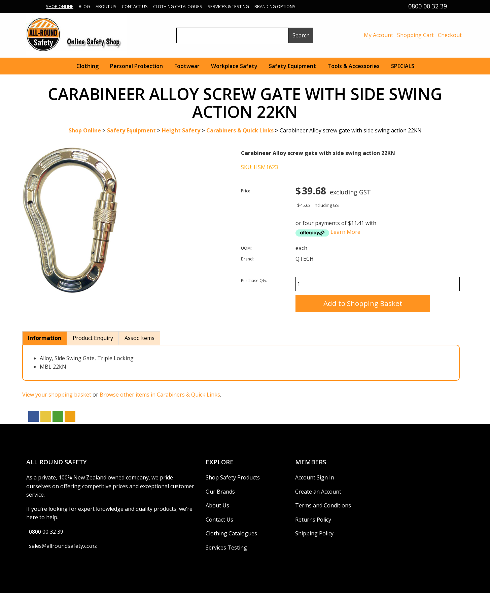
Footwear (187, 66)
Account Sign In (314, 477)
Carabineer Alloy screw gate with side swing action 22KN (351, 130)
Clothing (87, 66)
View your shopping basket (56, 394)
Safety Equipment (292, 66)
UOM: (246, 248)
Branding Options (274, 6)
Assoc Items (139, 338)
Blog (84, 6)
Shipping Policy (314, 533)
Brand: (247, 259)
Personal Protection (136, 66)
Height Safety (181, 130)
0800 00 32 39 (46, 531)
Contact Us (135, 6)
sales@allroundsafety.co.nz (63, 546)
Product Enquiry (93, 338)
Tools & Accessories (353, 66)
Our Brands (220, 491)
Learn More (345, 232)
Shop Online (59, 6)
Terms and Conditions (323, 505)
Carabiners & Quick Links (240, 130)
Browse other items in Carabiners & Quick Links (160, 394)
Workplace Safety (234, 66)
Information (44, 338)
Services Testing (226, 547)
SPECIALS (402, 66)
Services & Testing (228, 6)
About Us (106, 6)
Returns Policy (313, 519)
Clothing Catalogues (177, 6)
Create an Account (318, 491)
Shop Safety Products (233, 477)
